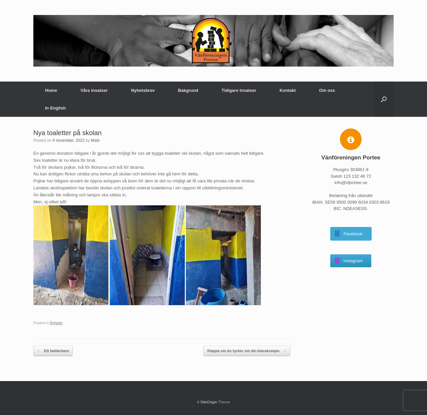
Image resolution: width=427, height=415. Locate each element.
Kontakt (288, 90)
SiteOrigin (208, 402)
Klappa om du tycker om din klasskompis (246, 351)
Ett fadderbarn (53, 351)
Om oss (327, 90)
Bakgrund (188, 90)
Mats (95, 140)
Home (51, 90)
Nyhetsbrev (143, 90)
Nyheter (56, 323)
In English (55, 107)
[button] (384, 99)
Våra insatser (94, 90)
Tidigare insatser (239, 90)
